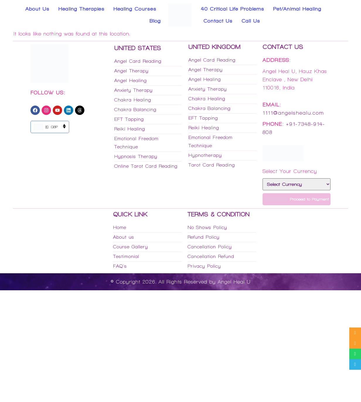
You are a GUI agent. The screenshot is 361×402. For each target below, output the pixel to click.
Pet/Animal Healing (297, 8)
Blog (155, 20)
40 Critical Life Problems (232, 8)
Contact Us (218, 20)
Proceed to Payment (296, 199)
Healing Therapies (81, 8)
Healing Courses (134, 8)
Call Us (250, 20)
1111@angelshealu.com (293, 113)
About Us (37, 8)
